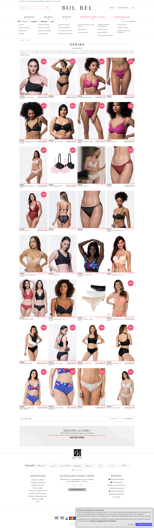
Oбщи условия (37, 488)
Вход (112, 8)
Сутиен (21, 24)
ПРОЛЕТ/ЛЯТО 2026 (92, 17)
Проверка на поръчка (38, 482)
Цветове (44, 21)
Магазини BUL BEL (38, 485)
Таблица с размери (37, 480)
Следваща (128, 418)
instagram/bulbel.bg (117, 494)
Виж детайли (77, 437)
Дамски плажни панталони (103, 25)
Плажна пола (102, 29)
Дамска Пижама (44, 27)
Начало (22, 40)
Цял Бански (82, 29)
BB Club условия (37, 499)
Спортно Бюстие (64, 27)
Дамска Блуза (102, 32)
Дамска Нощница (44, 30)
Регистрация (123, 8)
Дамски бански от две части (86, 25)
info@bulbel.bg (117, 482)
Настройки (131, 524)
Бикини (21, 33)
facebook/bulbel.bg (117, 491)
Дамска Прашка (24, 27)
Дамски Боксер (43, 24)
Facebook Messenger (117, 479)
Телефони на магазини (116, 488)
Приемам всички (144, 524)
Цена (52, 21)
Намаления (122, 17)
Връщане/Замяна (34, 496)
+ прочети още (24, 55)
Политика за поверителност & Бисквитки (102, 521)
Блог (37, 501)
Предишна (113, 418)
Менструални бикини (105, 35)
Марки (66, 17)
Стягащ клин (122, 24)
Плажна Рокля (83, 32)
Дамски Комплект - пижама (124, 31)
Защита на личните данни (37, 493)
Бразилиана (23, 30)
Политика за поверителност (37, 490)
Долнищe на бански (65, 33)
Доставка (44, 496)
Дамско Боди (43, 33)
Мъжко (48, 17)
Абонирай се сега (77, 489)
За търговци (116, 497)
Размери (34, 21)
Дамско (29, 17)
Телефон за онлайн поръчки (116, 485)
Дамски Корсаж (64, 24)
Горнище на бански (65, 30)
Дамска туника (123, 27)
